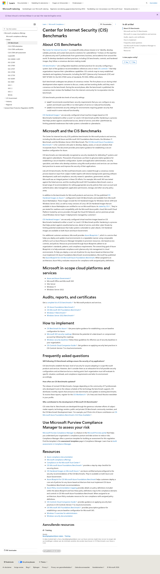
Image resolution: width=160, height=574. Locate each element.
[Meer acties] (115, 24)
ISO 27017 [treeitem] (11, 69)
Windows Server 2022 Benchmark (60, 315)
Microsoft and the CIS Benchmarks (135, 31)
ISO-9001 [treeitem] (11, 82)
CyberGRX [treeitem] (11, 56)
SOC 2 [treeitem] (10, 88)
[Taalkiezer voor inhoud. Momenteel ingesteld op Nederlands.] (9, 562)
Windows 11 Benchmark (56, 313)
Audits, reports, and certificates (134, 37)
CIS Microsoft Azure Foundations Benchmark (64, 465)
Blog (27, 567)
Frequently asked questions (133, 43)
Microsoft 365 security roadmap (59, 334)
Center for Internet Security (56, 50)
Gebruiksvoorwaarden (82, 567)
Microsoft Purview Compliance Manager (58, 433)
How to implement (130, 40)
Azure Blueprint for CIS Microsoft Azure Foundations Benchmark (70, 257)
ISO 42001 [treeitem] (11, 79)
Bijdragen (36, 567)
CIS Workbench (79, 394)
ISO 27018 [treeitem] (11, 72)
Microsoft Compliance (56, 24)
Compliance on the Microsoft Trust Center (63, 462)
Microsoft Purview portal (96, 433)
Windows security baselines (57, 340)
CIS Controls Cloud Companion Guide (61, 345)
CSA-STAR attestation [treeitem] (15, 46)
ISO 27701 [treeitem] (11, 75)
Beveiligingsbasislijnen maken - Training (56, 536)
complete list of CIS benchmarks (59, 302)
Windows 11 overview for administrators (62, 513)
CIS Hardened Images (51, 115)
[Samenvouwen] (34, 24)
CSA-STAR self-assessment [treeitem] (17, 53)
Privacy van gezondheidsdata (61, 567)
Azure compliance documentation (60, 457)
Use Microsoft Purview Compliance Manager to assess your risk (140, 47)
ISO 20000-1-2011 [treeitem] (14, 59)
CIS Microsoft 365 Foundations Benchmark (63, 310)
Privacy (44, 567)
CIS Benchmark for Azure (56, 328)
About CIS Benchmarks (131, 28)
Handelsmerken (97, 567)
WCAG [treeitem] (10, 95)
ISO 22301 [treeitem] (11, 62)
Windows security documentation (60, 516)
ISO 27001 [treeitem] (11, 66)
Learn (44, 24)
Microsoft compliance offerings (59, 459)
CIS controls (102, 68)
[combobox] (20, 29)
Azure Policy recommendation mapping (62, 488)
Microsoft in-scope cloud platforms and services (140, 34)
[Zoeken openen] (146, 3)
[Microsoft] (4, 3)
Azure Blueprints (91, 235)
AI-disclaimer (7, 567)
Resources (127, 50)
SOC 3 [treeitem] (10, 92)
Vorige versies (18, 567)
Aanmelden (153, 3)
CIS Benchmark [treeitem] (13, 43)
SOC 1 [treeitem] (10, 85)
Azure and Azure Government (58, 278)
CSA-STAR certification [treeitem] (15, 49)
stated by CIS (104, 206)
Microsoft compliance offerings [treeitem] (16, 36)
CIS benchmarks (49, 66)
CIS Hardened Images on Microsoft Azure (62, 471)
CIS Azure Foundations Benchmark (60, 307)
